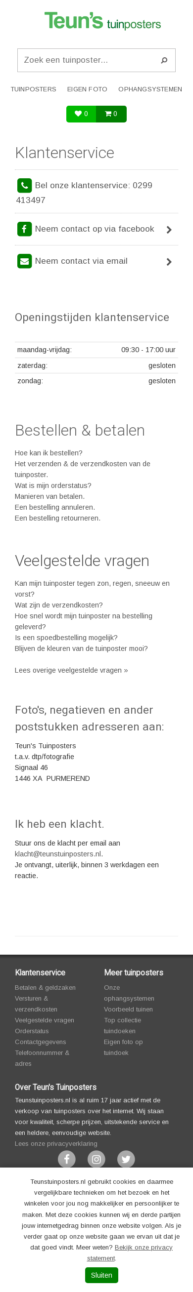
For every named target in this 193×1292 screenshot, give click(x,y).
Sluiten (101, 1275)
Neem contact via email (96, 262)
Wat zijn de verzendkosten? (59, 605)
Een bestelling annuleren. (55, 507)
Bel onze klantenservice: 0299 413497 (84, 190)
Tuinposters (33, 89)
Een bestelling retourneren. (57, 518)
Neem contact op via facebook (96, 230)
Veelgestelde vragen (82, 561)
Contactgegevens (40, 1042)
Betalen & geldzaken (45, 987)
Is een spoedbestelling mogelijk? (66, 638)
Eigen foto (87, 89)
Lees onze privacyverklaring (56, 1143)
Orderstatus (32, 1031)
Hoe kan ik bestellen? (49, 453)
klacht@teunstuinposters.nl (58, 854)
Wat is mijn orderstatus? (53, 485)
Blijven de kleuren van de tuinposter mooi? (81, 648)
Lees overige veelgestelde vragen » (71, 670)
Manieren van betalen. (50, 496)
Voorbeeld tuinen (128, 1009)
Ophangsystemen (150, 89)
